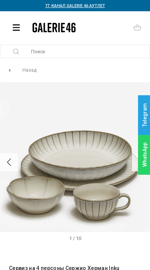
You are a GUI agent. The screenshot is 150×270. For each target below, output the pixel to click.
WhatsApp (145, 154)
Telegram (145, 115)
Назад (29, 70)
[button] (9, 162)
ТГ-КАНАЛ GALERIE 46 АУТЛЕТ (75, 5)
